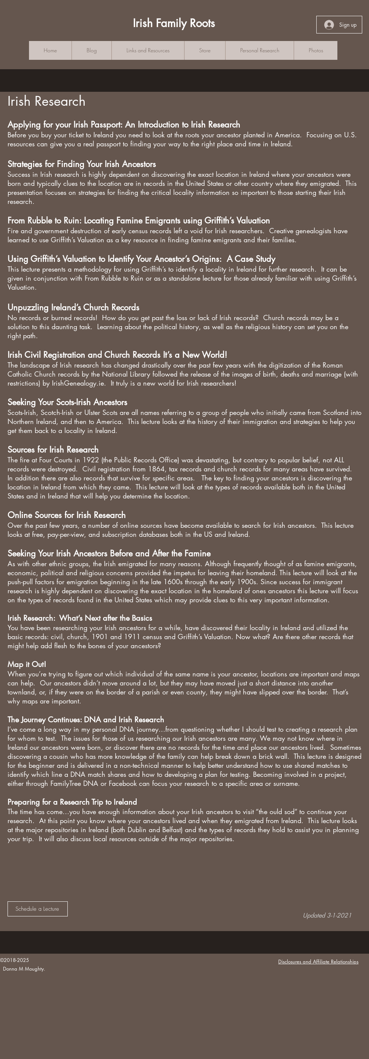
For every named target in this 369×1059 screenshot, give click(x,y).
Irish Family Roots (174, 23)
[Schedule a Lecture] (38, 908)
